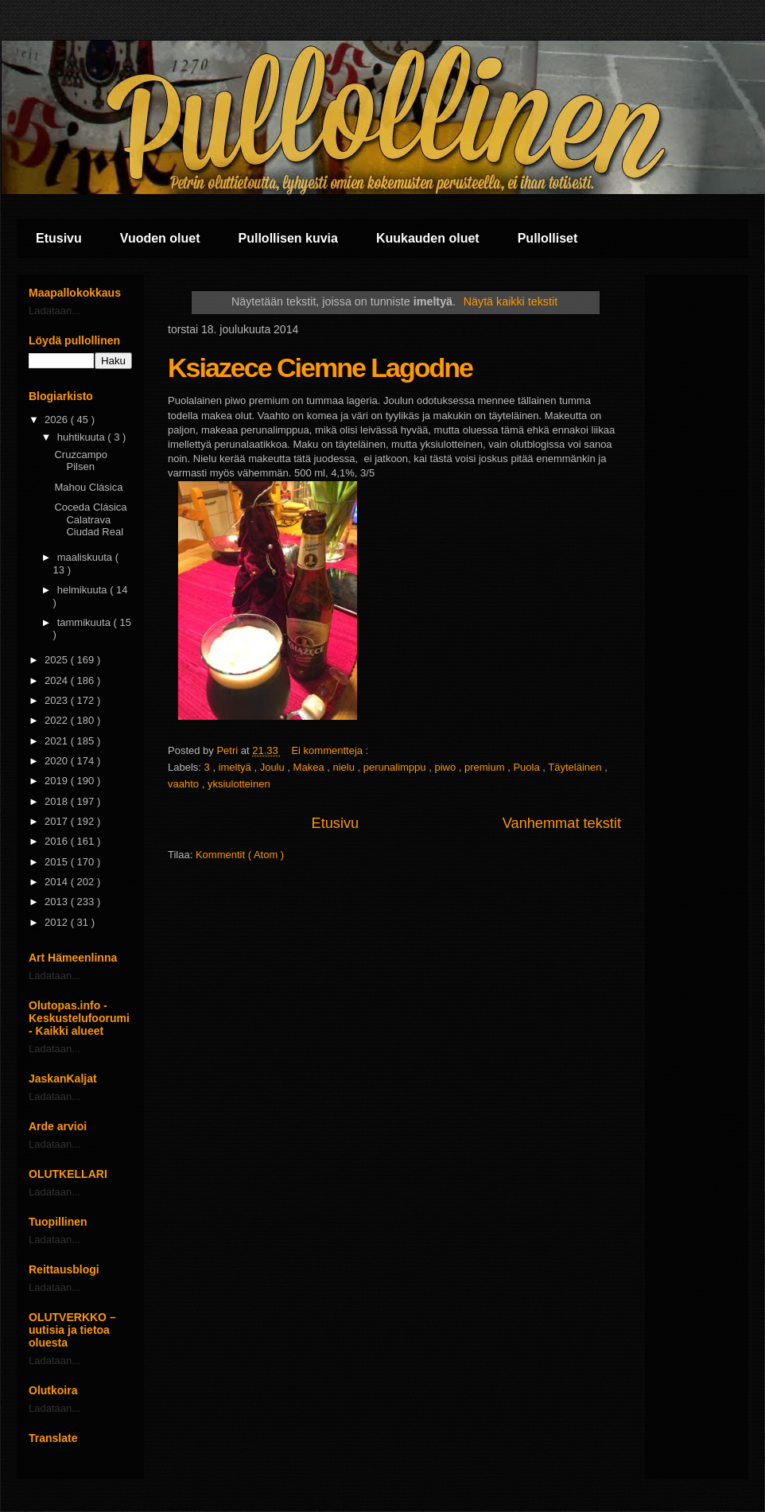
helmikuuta (83, 590)
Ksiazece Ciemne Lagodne (320, 367)
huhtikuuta (82, 437)
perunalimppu (396, 767)
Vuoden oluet (160, 238)
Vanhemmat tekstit (562, 823)
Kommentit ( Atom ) (240, 855)
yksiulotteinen (239, 784)
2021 (58, 741)
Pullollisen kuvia (288, 238)
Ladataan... (54, 311)
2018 (58, 801)
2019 (58, 781)
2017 (58, 821)
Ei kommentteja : (331, 750)
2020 (58, 761)
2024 (58, 680)
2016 (58, 841)
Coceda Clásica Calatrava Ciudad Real (90, 519)
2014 (58, 882)
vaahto (185, 784)
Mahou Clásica (88, 487)
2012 (58, 922)
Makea (310, 767)
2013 (58, 902)
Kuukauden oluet (428, 238)
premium (485, 767)
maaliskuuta (86, 557)
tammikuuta (85, 622)
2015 (58, 862)
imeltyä (236, 767)
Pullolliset (548, 238)
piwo (446, 767)
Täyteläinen (576, 767)
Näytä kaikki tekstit (510, 301)
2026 (58, 420)
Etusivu (59, 238)
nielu (344, 767)
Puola (527, 767)
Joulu (274, 767)
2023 (58, 700)
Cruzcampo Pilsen (80, 461)
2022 (58, 720)
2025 (58, 660)
